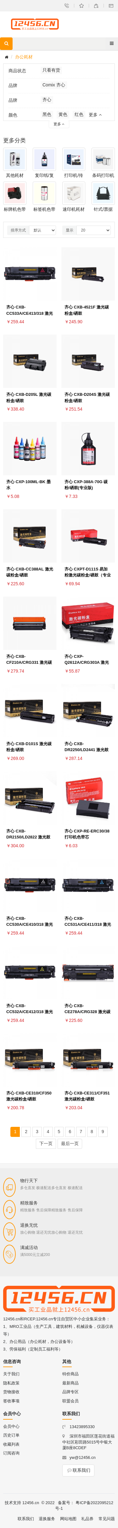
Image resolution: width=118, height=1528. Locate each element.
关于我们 (11, 1374)
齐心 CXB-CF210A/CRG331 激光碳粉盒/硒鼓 (29, 662)
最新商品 (70, 1383)
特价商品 (70, 1374)
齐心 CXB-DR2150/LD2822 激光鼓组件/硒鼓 (28, 837)
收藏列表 (11, 1444)
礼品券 (87, 1518)
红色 (79, 114)
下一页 (46, 1143)
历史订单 (11, 1435)
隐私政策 (11, 1383)
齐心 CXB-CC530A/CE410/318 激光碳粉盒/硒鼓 (29, 924)
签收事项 (11, 1401)
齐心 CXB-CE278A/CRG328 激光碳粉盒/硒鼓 (87, 1012)
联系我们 (78, 1470)
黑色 (46, 114)
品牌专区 (70, 1391)
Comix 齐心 (53, 84)
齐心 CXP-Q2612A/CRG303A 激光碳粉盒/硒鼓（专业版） (87, 662)
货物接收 (11, 1391)
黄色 (63, 114)
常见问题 (106, 1518)
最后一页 (70, 1143)
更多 (95, 114)
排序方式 (18, 230)
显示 (69, 230)
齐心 (46, 99)
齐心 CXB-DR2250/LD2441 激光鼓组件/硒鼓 (87, 750)
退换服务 (47, 1518)
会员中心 (11, 1426)
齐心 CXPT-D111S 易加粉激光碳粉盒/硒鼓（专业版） (88, 575)
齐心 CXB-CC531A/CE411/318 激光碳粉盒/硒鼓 (88, 924)
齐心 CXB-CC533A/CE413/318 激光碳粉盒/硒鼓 (29, 313)
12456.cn (30, 1502)
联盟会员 (70, 1401)
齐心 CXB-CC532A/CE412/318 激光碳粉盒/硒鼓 (29, 1012)
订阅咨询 (11, 1453)
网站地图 (68, 1518)
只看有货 (51, 70)
